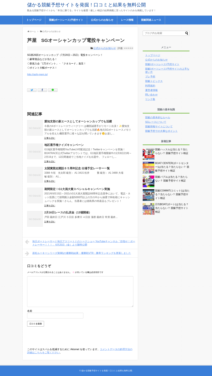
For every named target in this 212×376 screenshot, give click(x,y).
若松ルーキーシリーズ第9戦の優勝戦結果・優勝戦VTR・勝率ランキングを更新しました (78, 253)
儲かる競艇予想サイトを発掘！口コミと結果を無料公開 (86, 4)
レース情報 (127, 20)
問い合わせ (151, 94)
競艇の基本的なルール (157, 117)
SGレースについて (155, 122)
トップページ (33, 20)
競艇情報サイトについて (159, 126)
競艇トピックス (154, 81)
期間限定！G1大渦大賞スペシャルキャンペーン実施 (77, 189)
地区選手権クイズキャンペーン (64, 145)
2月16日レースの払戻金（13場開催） (67, 212)
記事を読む (49, 138)
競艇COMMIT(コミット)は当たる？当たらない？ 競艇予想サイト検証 (172, 194)
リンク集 (150, 99)
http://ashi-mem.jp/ (37, 74)
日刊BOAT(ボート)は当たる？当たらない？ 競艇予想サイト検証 (171, 208)
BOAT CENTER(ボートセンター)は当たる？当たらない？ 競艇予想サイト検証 (172, 167)
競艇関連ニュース (151, 20)
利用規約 (150, 85)
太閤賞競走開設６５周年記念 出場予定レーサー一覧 (77, 168)
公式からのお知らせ (102, 20)
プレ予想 (150, 76)
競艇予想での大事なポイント (161, 131)
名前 (29, 311)
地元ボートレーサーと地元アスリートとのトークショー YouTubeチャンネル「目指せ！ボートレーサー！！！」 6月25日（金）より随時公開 (80, 242)
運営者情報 (151, 90)
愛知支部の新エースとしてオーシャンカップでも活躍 (78, 121)
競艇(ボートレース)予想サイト (66, 20)
